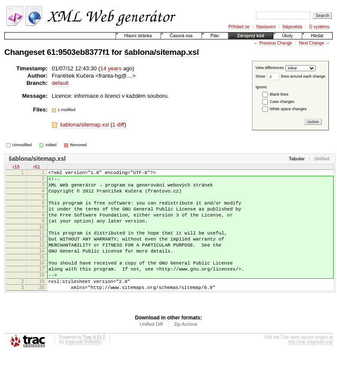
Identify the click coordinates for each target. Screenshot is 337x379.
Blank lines (279, 94)
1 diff (118, 124)
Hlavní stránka (138, 35)
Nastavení (266, 26)
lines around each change (303, 76)
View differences (269, 68)
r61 (36, 166)
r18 (16, 166)
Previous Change (275, 43)
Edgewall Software (83, 367)
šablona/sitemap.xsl (161, 52)
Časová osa (181, 35)
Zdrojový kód (250, 35)
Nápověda (292, 26)
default (60, 83)
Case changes (282, 101)
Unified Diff (151, 349)
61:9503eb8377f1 (78, 52)
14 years (110, 68)
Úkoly (287, 35)
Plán (214, 35)
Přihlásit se (238, 26)
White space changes (288, 109)
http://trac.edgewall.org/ (310, 367)
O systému (319, 26)
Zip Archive (185, 349)
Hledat (317, 35)
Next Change (311, 43)
